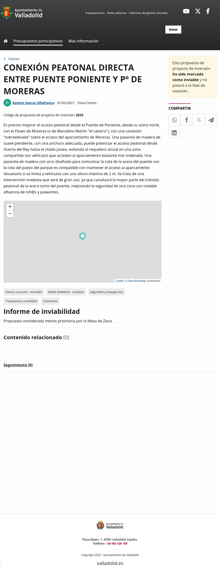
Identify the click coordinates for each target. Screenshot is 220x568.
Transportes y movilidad (21, 301)
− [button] (9, 214)
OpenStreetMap (137, 280)
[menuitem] (173, 30)
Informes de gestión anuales (148, 13)
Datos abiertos (117, 13)
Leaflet (119, 280)
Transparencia (95, 13)
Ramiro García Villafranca (33, 103)
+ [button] (9, 207)
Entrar (173, 29)
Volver (12, 59)
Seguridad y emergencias (106, 292)
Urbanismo (50, 301)
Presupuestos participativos (38, 41)
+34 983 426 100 (117, 543)
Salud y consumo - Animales (23, 292)
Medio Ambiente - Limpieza (66, 292)
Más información (83, 41)
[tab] (18, 366)
